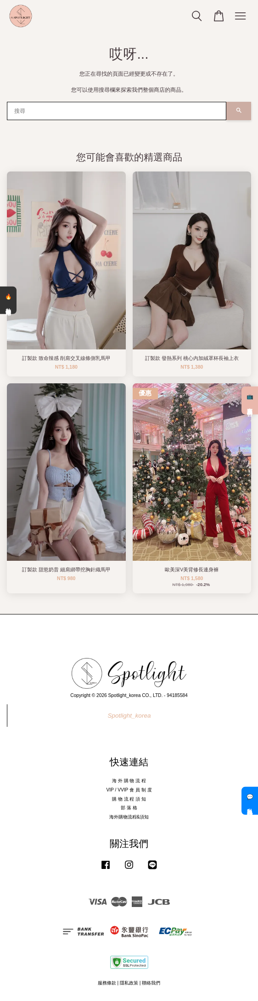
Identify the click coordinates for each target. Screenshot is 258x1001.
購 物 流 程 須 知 (129, 799)
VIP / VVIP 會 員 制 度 (128, 789)
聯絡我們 (151, 982)
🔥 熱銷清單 (8, 300)
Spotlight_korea (129, 715)
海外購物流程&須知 (129, 816)
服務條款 (107, 982)
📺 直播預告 (250, 400)
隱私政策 (129, 982)
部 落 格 (129, 807)
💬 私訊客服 (250, 800)
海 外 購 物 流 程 (129, 780)
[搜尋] (116, 111)
